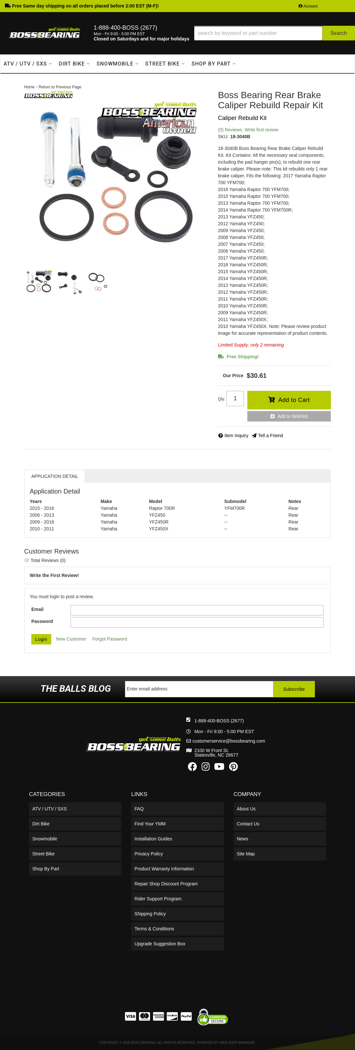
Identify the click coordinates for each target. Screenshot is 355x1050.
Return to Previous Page (60, 87)
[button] (274, 33)
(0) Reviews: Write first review (248, 129)
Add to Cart (294, 400)
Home (29, 87)
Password (42, 621)
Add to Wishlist (293, 416)
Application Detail (54, 476)
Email (37, 609)
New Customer (71, 639)
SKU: (223, 136)
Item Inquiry (236, 435)
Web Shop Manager (237, 1042)
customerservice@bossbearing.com (229, 741)
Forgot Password (109, 639)
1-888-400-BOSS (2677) (219, 720)
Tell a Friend (270, 435)
